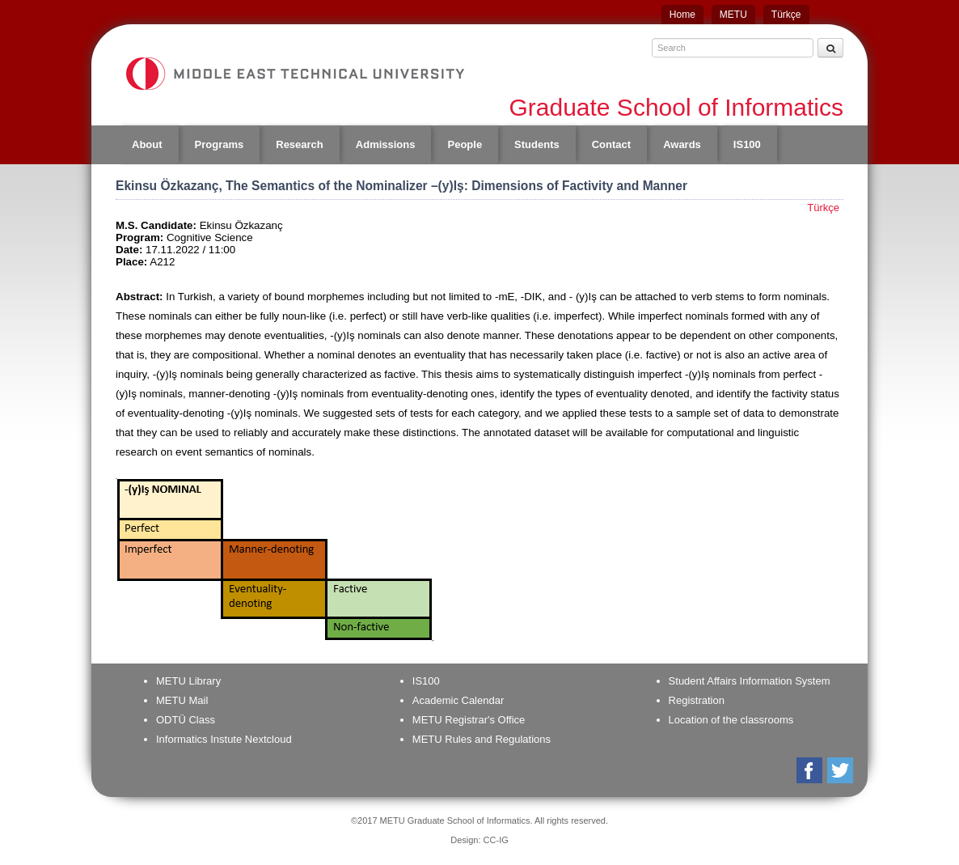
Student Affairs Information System (749, 681)
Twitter (841, 770)
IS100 (747, 144)
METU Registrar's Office (469, 720)
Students (537, 144)
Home (682, 14)
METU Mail (182, 700)
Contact (611, 144)
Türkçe (786, 14)
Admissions (386, 144)
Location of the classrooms (731, 720)
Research (299, 144)
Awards (682, 144)
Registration (697, 700)
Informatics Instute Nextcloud (224, 739)
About (147, 144)
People (464, 144)
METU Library (188, 681)
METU (733, 14)
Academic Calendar (458, 700)
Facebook (810, 770)
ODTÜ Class (185, 720)
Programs (219, 144)
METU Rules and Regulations (481, 739)
